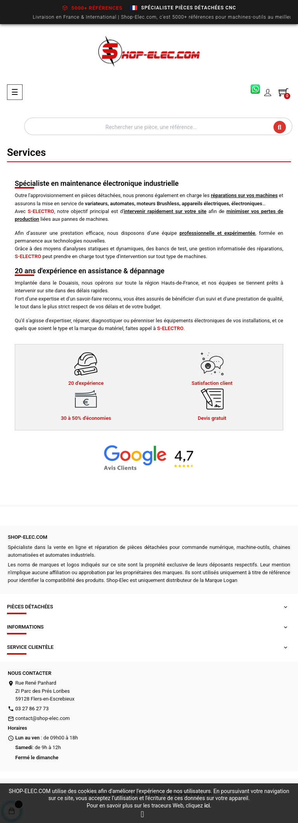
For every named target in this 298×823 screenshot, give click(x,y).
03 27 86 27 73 (32, 708)
